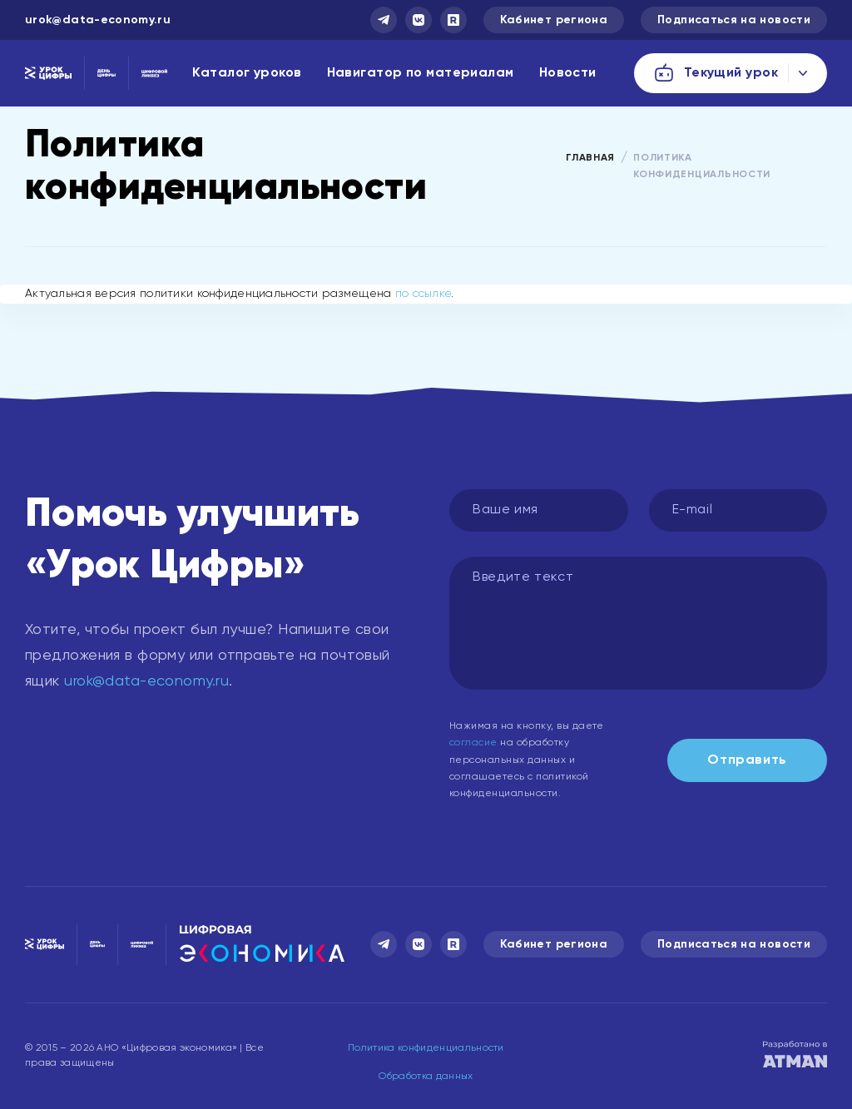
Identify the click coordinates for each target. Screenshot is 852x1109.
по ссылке (423, 294)
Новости (568, 73)
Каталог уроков (246, 73)
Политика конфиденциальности (426, 1048)
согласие (473, 743)
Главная (590, 158)
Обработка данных (426, 1077)
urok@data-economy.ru (98, 20)
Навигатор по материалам (420, 73)
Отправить (747, 760)
